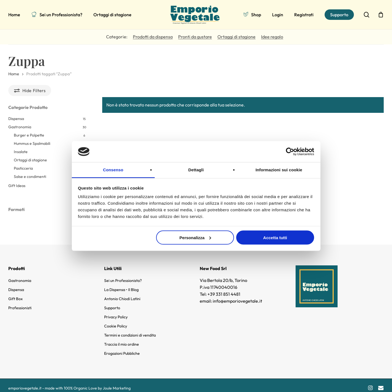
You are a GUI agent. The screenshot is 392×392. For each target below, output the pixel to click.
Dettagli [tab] (196, 169)
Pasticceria (23, 168)
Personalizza (195, 237)
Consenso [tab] (113, 169)
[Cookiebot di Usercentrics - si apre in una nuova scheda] (290, 151)
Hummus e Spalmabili (32, 143)
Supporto (112, 303)
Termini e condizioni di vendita (130, 330)
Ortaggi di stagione (236, 36)
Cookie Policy (115, 321)
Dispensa (16, 118)
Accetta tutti (275, 237)
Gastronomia (19, 126)
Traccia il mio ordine (121, 339)
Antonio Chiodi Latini (122, 294)
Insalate (21, 151)
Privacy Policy (116, 312)
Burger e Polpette (29, 135)
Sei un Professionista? (123, 275)
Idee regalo (272, 36)
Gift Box (15, 294)
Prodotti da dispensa (153, 36)
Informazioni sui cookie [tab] (279, 169)
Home (13, 73)
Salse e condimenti (30, 176)
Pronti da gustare (195, 36)
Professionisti (19, 303)
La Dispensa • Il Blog (121, 284)
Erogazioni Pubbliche (122, 348)
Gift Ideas (16, 185)
